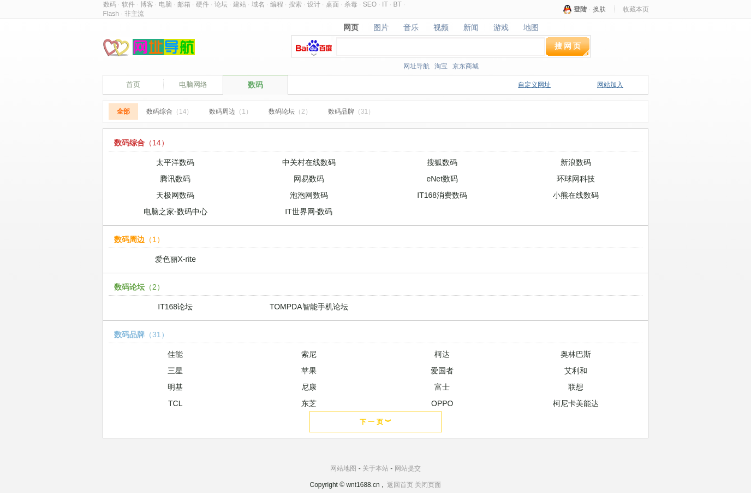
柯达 (442, 354)
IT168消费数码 (442, 195)
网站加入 (610, 85)
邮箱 (183, 4)
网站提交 (408, 468)
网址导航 (416, 66)
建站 (239, 4)
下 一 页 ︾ (375, 422)
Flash (111, 13)
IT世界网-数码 (308, 211)
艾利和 (575, 370)
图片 (381, 27)
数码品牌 (351, 111)
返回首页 (400, 485)
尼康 (309, 387)
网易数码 (309, 178)
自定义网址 (534, 85)
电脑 (165, 4)
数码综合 (169, 111)
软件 (128, 4)
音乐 (411, 27)
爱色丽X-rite (175, 259)
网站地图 (343, 468)
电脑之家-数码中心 (175, 211)
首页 (133, 84)
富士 (442, 387)
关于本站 (375, 468)
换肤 (599, 9)
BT (398, 4)
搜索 (295, 4)
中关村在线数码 (309, 162)
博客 (146, 4)
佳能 (175, 354)
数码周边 (230, 111)
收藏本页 (636, 9)
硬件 (202, 4)
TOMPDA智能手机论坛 (309, 306)
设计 (313, 4)
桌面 (332, 4)
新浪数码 (576, 162)
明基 (175, 387)
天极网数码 (175, 195)
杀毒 (350, 4)
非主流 (134, 13)
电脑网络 (193, 84)
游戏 (501, 27)
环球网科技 (576, 178)
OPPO (442, 403)
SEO (370, 4)
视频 (441, 27)
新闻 (471, 27)
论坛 (221, 4)
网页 (351, 27)
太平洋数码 (175, 162)
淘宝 (441, 66)
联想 (575, 387)
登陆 (580, 9)
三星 (175, 370)
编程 (276, 4)
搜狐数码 (442, 162)
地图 (531, 27)
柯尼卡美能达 (576, 403)
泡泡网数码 (309, 195)
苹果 (309, 370)
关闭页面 (428, 485)
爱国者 (442, 370)
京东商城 (465, 66)
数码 (109, 4)
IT (385, 4)
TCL (175, 403)
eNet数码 (442, 178)
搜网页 (568, 46)
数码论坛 (290, 111)
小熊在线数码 (576, 195)
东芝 (309, 403)
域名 (258, 4)
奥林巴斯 (576, 354)
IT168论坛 (175, 306)
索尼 (309, 354)
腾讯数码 (175, 178)
